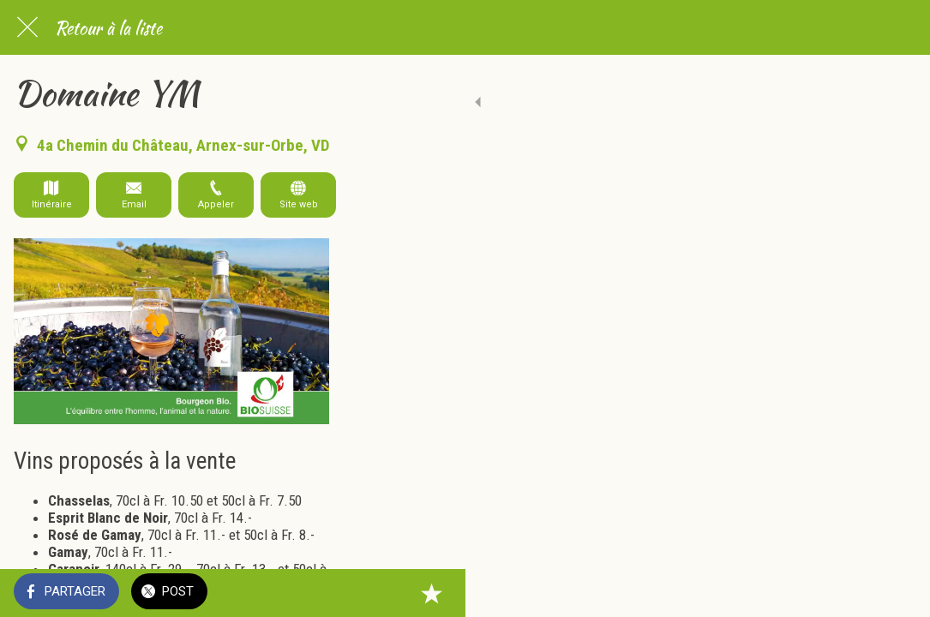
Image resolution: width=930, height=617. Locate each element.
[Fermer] (27, 27)
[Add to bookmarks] (895, 593)
